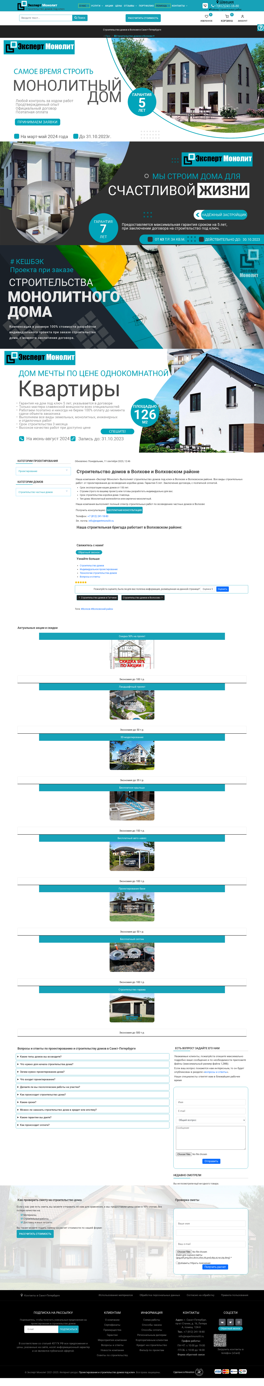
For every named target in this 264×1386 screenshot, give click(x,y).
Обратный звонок (89, 552)
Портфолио (146, 5)
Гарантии (112, 1335)
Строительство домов (92, 565)
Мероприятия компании (112, 1340)
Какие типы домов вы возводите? (40, 1056)
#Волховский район (102, 609)
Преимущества (112, 1329)
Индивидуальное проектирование (99, 569)
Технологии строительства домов (98, 573)
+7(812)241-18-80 (226, 6)
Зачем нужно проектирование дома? (42, 1071)
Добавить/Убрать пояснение (194, 1263)
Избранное (206, 18)
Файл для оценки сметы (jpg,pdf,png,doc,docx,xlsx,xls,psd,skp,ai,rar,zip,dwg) (204, 1256)
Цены (118, 5)
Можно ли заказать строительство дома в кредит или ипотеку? (58, 1109)
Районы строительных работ (226, 9)
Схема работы (151, 1319)
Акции (109, 5)
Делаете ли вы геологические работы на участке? (50, 1087)
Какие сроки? (28, 1102)
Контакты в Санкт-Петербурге (42, 1295)
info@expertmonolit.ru (101, 520)
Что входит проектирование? (37, 1079)
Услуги (95, 5)
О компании (112, 1319)
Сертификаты (112, 1324)
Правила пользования (234, 1295)
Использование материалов (116, 1295)
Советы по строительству (112, 1355)
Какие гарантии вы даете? (35, 1117)
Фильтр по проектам (151, 1350)
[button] (242, 18)
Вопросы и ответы (90, 576)
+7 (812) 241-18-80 (98, 516)
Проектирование (28, 471)
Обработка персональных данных (160, 1295)
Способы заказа (152, 1324)
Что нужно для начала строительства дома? (46, 1064)
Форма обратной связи (191, 1354)
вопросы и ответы (216, 1072)
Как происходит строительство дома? (43, 1094)
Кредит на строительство (152, 1345)
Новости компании (112, 1350)
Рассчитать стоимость (143, 18)
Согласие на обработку (200, 1295)
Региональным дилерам (151, 1335)
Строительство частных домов (36, 492)
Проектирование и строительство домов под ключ (107, 1372)
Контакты (178, 5)
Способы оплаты (151, 1329)
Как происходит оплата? (35, 1125)
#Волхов (86, 609)
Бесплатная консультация (124, 510)
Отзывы (129, 5)
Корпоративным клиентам (152, 1340)
